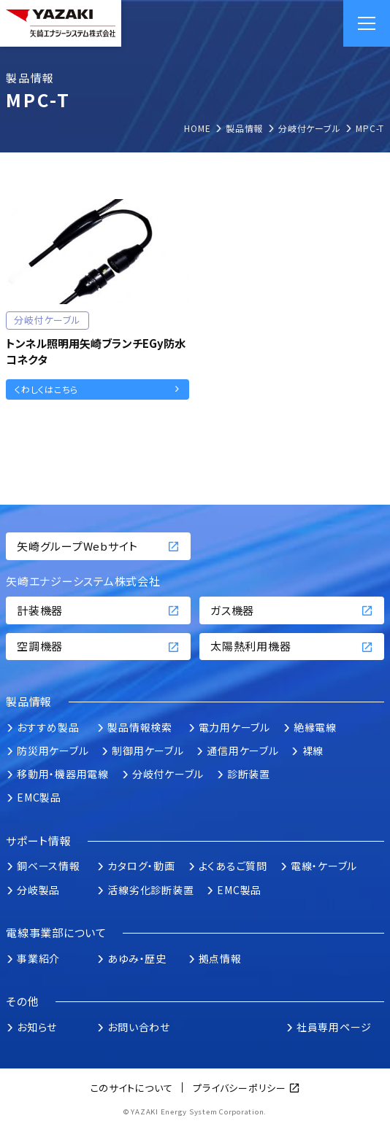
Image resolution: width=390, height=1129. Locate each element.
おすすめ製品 (48, 727)
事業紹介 (38, 958)
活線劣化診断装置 (150, 889)
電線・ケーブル (324, 865)
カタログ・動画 (141, 865)
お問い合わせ (138, 1027)
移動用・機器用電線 (63, 774)
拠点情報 (220, 958)
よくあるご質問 (233, 865)
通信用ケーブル (242, 750)
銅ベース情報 (48, 865)
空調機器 (98, 645)
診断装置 (248, 774)
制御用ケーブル (147, 750)
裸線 (313, 750)
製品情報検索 (139, 727)
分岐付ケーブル (168, 774)
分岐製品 (38, 889)
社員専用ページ (334, 1027)
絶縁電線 (315, 727)
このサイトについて (132, 1088)
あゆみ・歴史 (137, 958)
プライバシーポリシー (239, 1088)
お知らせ (37, 1027)
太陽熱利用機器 (291, 645)
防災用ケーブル (52, 750)
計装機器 (98, 610)
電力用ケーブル (234, 727)
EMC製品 (39, 797)
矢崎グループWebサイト (98, 546)
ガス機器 (291, 610)
